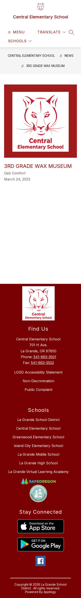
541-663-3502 (42, 363)
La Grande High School (38, 463)
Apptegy (50, 592)
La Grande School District (38, 420)
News (69, 55)
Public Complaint (38, 389)
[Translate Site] (51, 32)
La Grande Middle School (38, 454)
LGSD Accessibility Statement (38, 372)
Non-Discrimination (38, 381)
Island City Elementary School (38, 446)
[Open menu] (16, 32)
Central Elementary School (31, 55)
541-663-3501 (44, 357)
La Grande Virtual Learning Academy (38, 472)
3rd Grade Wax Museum (45, 66)
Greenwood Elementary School (38, 437)
